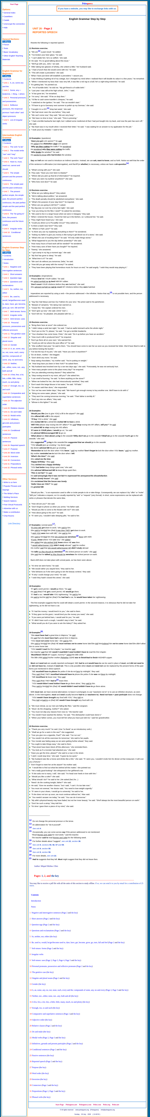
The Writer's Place (11, 493)
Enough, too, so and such (42, 1008)
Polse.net (115, 1105)
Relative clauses (14, 408)
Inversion (11, 456)
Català (6, 20)
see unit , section (71, 841)
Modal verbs (12, 415)
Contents (7, 79)
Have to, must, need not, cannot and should (12, 165)
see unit (51, 856)
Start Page (14, 4)
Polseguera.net (71, 1105)
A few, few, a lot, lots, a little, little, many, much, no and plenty (13, 378)
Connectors (12, 460)
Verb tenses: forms (15, 311)
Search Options (10, 501)
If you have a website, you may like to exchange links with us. (87, 9)
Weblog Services (11, 497)
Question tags (13, 278)
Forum (6, 45)
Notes (6, 263)
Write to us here (10, 482)
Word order (12, 453)
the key (55, 875)
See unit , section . (42, 848)
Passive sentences (39, 1055)
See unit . (37, 828)
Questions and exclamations (43, 930)
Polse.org (106, 1105)
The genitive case (14, 334)
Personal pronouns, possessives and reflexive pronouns (13, 326)
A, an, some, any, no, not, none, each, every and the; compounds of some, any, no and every (68, 990)
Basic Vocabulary (11, 52)
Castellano (8, 16)
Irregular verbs (13, 229)
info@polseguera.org (108, 1110)
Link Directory (14, 523)
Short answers (13, 274)
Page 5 (68, 960)
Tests (6, 48)
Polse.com (97, 1105)
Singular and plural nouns (42, 978)
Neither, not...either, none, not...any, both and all (13, 367)
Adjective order (38, 1020)
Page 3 (55, 960)
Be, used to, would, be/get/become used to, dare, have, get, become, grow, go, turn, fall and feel (70, 942)
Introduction (8, 259)
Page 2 (64, 913)
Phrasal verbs (13, 467)
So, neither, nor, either (40, 936)
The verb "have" (13, 158)
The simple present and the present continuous (12, 176)
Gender (10, 345)
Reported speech (14, 445)
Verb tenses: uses (14, 319)
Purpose (11, 449)
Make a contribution (12, 512)
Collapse (6, 42)
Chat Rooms (9, 516)
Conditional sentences (41, 1049)
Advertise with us (11, 508)
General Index (9, 13)
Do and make (13, 412)
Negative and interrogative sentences (46, 913)
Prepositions (12, 464)
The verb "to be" (14, 147)
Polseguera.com (85, 1105)
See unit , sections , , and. (48, 845)
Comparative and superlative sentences (47, 1014)
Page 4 (61, 960)
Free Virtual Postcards (13, 505)
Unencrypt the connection (14, 24)
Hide (6, 28)
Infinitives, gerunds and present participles (11, 423)
